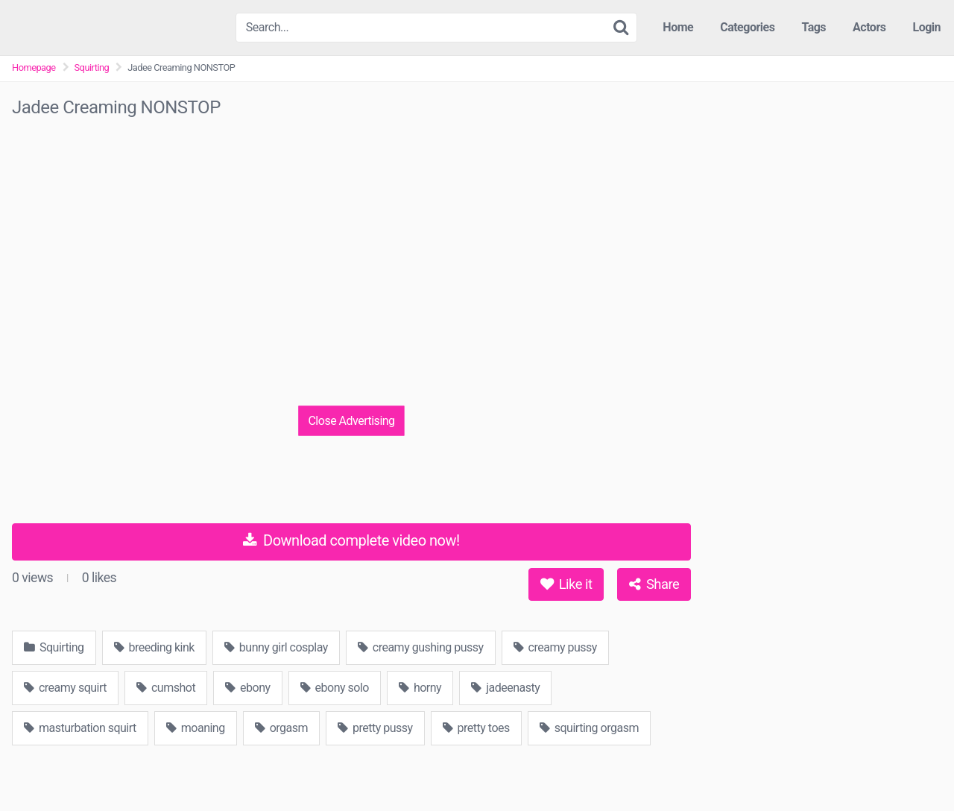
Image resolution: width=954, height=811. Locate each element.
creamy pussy (555, 647)
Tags (813, 27)
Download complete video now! (351, 540)
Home (678, 27)
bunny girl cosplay (276, 647)
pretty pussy (375, 728)
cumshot (165, 688)
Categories (747, 27)
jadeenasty (505, 688)
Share (654, 584)
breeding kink (154, 647)
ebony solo (334, 688)
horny (420, 688)
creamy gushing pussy (421, 647)
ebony (247, 688)
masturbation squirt (80, 728)
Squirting (92, 67)
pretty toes (476, 728)
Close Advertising (351, 420)
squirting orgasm (589, 728)
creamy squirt (65, 688)
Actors (869, 27)
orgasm (281, 728)
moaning (195, 728)
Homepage (34, 67)
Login (926, 27)
